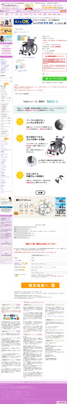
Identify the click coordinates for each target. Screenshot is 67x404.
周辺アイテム (3, 71)
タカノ (2, 171)
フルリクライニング (5, 126)
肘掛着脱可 (3, 106)
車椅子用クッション (5, 69)
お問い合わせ (63, 0)
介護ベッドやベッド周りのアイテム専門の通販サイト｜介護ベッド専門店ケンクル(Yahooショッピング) (19, 398)
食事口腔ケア (44, 14)
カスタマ (2, 152)
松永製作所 (3, 182)
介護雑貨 (49, 14)
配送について (8, 357)
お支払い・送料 (32, 382)
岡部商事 (2, 151)
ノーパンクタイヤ (5, 103)
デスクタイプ (4, 113)
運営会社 (26, 382)
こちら (15, 311)
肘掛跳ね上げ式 (4, 104)
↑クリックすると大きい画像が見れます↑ (27, 57)
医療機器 (54, 14)
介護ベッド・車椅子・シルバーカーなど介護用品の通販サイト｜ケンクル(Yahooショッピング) (18, 394)
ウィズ (2, 147)
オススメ (3, 89)
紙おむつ (35, 14)
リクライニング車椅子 (5, 65)
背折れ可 (3, 96)
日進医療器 (3, 175)
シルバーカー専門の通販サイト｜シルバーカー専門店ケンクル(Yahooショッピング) (16, 395)
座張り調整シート (5, 116)
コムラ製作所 (3, 159)
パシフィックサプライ (5, 177)
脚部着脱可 (3, 109)
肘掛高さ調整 (4, 131)
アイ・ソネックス (4, 142)
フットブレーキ (4, 130)
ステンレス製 (4, 94)
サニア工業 (3, 161)
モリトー (2, 188)
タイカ (2, 168)
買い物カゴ (49, 0)
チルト (3, 128)
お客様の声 (58, 0)
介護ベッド (2, 14)
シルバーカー (12, 14)
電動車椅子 (3, 72)
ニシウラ (2, 174)
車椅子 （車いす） (7, 14)
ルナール (2, 192)
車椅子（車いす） (21, 17)
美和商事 (2, 185)
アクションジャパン (5, 144)
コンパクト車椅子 (4, 66)
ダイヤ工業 (3, 169)
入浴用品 (40, 14)
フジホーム (3, 179)
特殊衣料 (2, 172)
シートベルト (4, 136)
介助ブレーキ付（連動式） (6, 98)
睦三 (2, 187)
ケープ (2, 158)
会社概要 (54, 0)
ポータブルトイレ (31, 14)
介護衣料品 (26, 14)
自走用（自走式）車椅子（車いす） (32, 17)
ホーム (21, 382)
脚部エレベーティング (6, 111)
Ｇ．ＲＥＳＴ (3, 165)
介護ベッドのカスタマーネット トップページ (9, 17)
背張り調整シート (5, 114)
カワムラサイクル (4, 154)
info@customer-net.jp (52, 350)
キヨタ (2, 155)
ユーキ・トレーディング (6, 191)
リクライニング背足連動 (6, 119)
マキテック (3, 181)
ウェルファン (3, 148)
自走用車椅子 (3, 62)
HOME (3, 8)
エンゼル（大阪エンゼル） (6, 149)
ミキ (2, 184)
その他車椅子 (3, 68)
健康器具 (59, 14)
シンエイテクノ (4, 167)
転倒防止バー (4, 133)
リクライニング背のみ (6, 123)
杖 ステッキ (21, 14)
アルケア (2, 145)
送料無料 (3, 87)
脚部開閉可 (3, 108)
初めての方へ (9, 8)
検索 (6, 84)
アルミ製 (3, 91)
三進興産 (2, 162)
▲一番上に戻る (61, 402)
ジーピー (2, 164)
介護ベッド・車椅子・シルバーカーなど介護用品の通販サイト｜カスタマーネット (16, 391)
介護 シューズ (16, 14)
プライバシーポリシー (42, 382)
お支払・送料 (15, 8)
